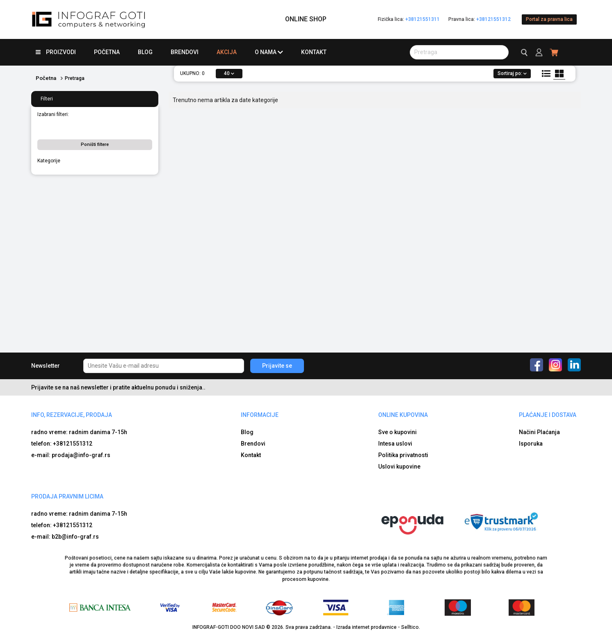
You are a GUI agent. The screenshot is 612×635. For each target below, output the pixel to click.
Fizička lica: (409, 19)
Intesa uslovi (395, 443)
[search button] (459, 52)
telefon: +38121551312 (61, 443)
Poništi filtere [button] (95, 144)
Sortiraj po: (512, 73)
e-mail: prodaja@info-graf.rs (70, 455)
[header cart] (554, 52)
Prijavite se (277, 365)
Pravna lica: (479, 19)
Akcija (227, 52)
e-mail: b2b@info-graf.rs (65, 536)
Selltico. (410, 627)
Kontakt (314, 52)
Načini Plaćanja (539, 432)
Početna (107, 52)
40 (229, 73)
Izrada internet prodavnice (366, 627)
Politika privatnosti (403, 455)
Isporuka (531, 443)
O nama (269, 52)
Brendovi (185, 52)
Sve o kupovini (397, 432)
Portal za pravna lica (549, 19)
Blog (145, 52)
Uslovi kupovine (399, 466)
